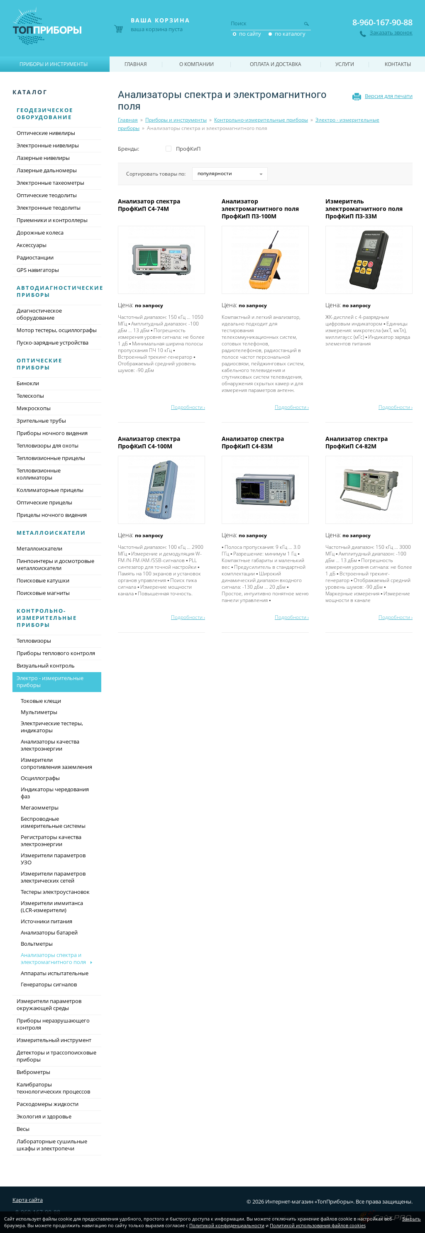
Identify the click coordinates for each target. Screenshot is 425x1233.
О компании (196, 64)
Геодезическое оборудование (45, 113)
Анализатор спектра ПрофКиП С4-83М (253, 442)
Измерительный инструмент (54, 1040)
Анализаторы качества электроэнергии (50, 745)
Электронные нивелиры (48, 145)
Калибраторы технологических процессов (53, 1088)
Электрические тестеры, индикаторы (52, 726)
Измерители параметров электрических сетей (53, 877)
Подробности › (188, 407)
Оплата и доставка (275, 64)
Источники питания (46, 921)
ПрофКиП (188, 148)
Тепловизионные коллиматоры (39, 474)
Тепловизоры (34, 640)
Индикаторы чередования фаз (55, 792)
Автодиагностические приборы (60, 291)
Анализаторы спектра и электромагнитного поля (53, 958)
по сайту (250, 33)
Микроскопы (34, 408)
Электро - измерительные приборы (56, 682)
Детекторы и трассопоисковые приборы (56, 1056)
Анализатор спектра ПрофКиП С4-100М (149, 442)
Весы (23, 1129)
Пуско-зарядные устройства (52, 342)
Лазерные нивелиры (43, 157)
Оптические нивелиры (46, 133)
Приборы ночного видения (52, 433)
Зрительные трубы (41, 420)
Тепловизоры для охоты (47, 445)
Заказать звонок (391, 32)
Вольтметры (37, 943)
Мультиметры (39, 712)
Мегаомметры (40, 807)
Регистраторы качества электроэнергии (51, 840)
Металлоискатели (51, 532)
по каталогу (290, 33)
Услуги (344, 64)
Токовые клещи (41, 701)
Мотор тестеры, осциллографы (57, 330)
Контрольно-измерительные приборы (261, 119)
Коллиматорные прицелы (50, 490)
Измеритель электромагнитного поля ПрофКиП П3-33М (364, 208)
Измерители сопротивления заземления (56, 763)
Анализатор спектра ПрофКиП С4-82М (356, 442)
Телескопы (30, 395)
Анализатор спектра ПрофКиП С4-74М (149, 205)
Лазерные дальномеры (47, 170)
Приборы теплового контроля (56, 653)
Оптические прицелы (44, 502)
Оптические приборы (39, 364)
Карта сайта (27, 1200)
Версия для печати (389, 96)
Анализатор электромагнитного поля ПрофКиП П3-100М (260, 208)
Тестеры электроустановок (55, 891)
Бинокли (28, 383)
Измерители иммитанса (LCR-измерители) (52, 906)
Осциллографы (40, 778)
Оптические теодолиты (47, 195)
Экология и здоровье (44, 1116)
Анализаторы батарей (49, 932)
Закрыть (411, 1219)
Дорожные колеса (40, 232)
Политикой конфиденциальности (226, 1225)
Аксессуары (31, 245)
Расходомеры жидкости (47, 1104)
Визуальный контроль (46, 665)
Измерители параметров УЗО (53, 858)
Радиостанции (35, 257)
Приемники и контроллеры (52, 220)
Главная (128, 119)
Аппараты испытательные (54, 973)
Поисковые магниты (43, 593)
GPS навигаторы (38, 270)
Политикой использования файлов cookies (318, 1225)
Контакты (398, 64)
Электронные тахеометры (50, 182)
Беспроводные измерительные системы (53, 822)
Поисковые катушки (43, 580)
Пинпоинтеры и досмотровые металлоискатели (55, 564)
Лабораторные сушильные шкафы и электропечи (52, 1145)
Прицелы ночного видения (52, 515)
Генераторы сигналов (49, 984)
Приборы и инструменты (176, 119)
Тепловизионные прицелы (51, 458)
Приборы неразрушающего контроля (53, 1024)
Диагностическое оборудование (39, 314)
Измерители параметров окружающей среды (49, 1004)
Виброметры (33, 1072)
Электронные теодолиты (49, 207)
